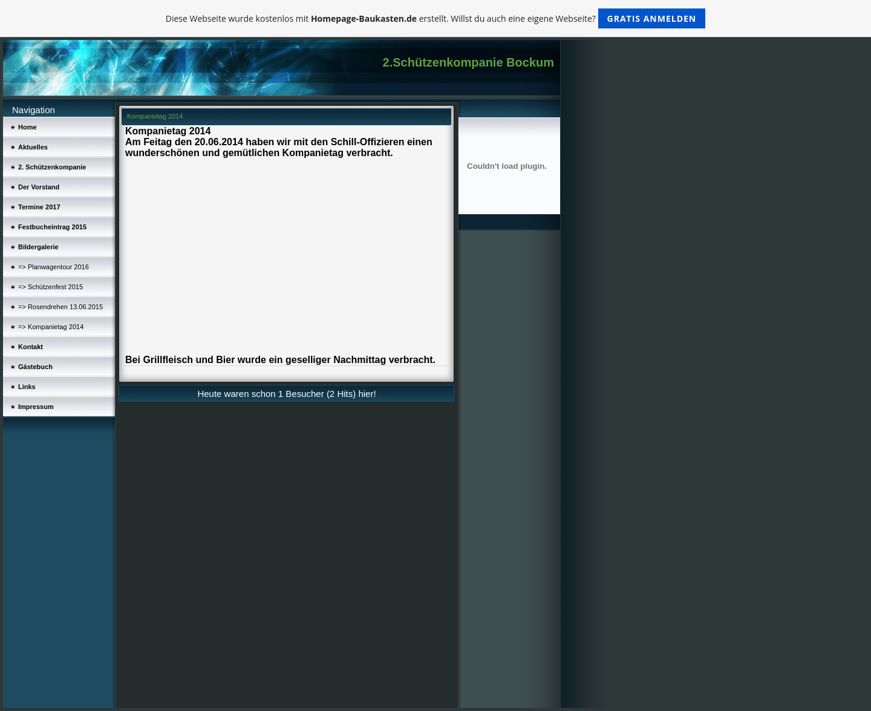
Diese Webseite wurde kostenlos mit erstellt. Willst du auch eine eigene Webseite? (436, 18)
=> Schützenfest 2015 (50, 286)
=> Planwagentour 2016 (53, 266)
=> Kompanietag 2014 (50, 326)
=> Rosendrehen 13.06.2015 (60, 306)
